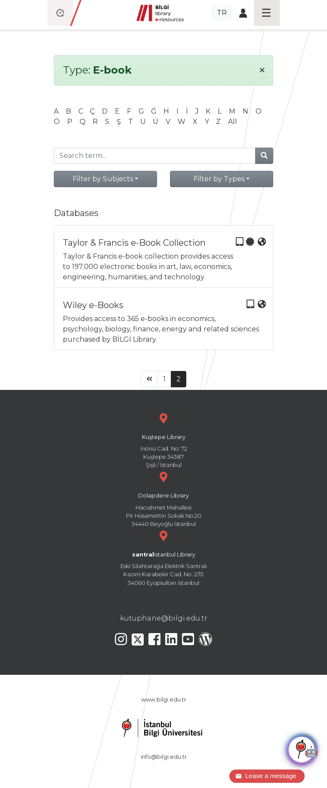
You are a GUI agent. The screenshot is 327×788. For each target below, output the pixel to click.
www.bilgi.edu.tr (163, 699)
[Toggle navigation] (267, 13)
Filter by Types (219, 179)
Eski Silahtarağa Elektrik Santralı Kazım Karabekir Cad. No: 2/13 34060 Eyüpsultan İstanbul (163, 557)
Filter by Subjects (103, 179)
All (232, 121)
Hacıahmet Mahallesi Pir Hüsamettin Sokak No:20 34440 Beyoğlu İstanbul (163, 498)
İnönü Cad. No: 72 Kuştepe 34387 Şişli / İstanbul (163, 440)
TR (222, 13)
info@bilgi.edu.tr (164, 757)
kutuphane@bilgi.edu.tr (163, 618)
